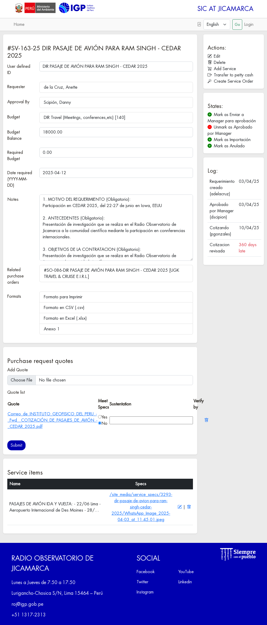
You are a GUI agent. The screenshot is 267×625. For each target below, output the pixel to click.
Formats (14, 296)
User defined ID (18, 69)
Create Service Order (230, 81)
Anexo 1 (52, 329)
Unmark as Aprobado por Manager (230, 130)
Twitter (142, 582)
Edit (214, 56)
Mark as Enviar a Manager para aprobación (232, 118)
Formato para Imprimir (63, 297)
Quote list (16, 392)
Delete (217, 62)
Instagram (145, 592)
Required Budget (15, 155)
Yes (104, 417)
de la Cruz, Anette (60, 87)
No (104, 423)
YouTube (186, 572)
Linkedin (185, 582)
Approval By (18, 102)
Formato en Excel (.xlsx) (65, 318)
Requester (16, 87)
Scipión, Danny (57, 102)
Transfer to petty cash (230, 75)
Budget (13, 117)
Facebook (146, 572)
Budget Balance (14, 135)
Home (19, 24)
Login (248, 24)
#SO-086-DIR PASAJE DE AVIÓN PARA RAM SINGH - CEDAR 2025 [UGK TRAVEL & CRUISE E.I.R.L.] (111, 273)
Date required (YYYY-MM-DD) (19, 179)
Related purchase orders (15, 276)
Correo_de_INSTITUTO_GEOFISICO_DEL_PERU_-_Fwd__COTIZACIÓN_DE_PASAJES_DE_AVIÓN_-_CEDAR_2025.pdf (53, 420)
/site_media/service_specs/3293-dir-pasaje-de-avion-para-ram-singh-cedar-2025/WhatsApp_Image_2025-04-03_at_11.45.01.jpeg (141, 507)
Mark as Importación (229, 140)
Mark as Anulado (226, 146)
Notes (13, 199)
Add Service (222, 69)
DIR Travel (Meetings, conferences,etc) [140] (84, 118)
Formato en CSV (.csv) (64, 308)
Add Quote (17, 370)
